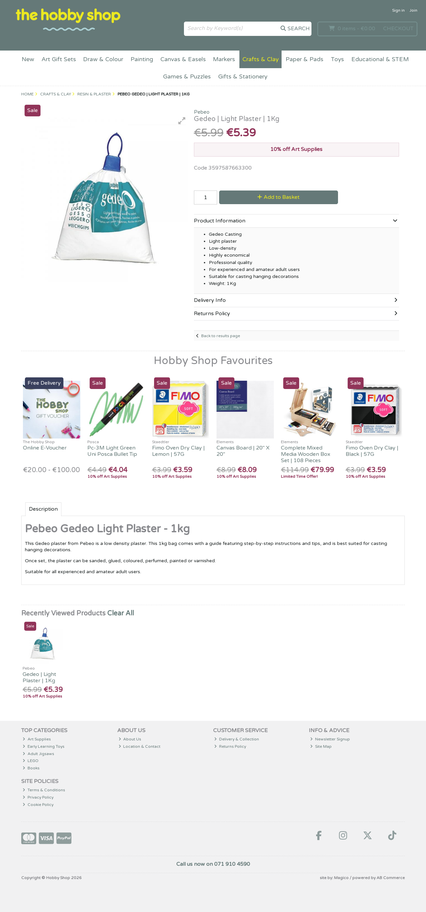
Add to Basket (278, 197)
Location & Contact (140, 746)
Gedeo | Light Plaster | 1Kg (39, 677)
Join (413, 10)
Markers (224, 59)
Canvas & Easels (183, 59)
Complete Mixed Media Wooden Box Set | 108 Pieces (305, 454)
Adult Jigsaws (38, 753)
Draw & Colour (103, 59)
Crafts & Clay (260, 59)
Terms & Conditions (44, 790)
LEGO (31, 760)
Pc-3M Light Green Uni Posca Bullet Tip (112, 451)
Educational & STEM (380, 59)
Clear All (120, 613)
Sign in (398, 10)
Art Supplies (37, 739)
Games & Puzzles (187, 76)
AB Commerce (391, 877)
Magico (341, 877)
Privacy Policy (38, 797)
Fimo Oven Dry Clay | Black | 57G (372, 451)
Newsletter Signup (330, 739)
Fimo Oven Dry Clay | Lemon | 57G (178, 451)
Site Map (321, 746)
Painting (141, 59)
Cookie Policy (38, 804)
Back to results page (220, 335)
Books (31, 768)
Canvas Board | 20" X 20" (243, 451)
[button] (182, 120)
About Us (130, 739)
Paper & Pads (304, 59)
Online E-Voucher (45, 448)
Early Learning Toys (43, 746)
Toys (337, 59)
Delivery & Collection (236, 739)
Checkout (398, 28)
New (28, 59)
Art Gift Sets (59, 59)
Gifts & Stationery (242, 76)
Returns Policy (230, 746)
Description (43, 509)
